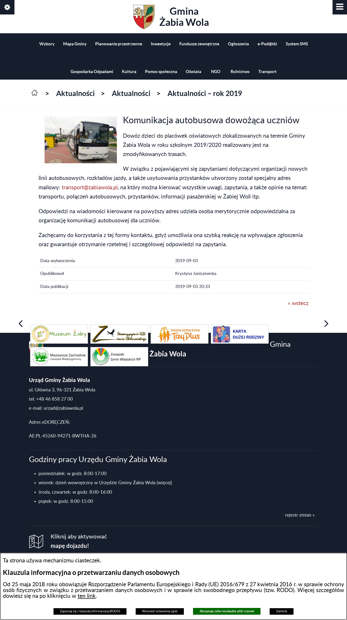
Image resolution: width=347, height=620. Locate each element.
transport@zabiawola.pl (90, 187)
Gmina (171, 17)
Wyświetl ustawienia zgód (159, 611)
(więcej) (164, 483)
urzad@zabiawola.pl (63, 408)
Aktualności (75, 93)
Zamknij (281, 611)
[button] (340, 7)
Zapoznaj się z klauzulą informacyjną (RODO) (90, 611)
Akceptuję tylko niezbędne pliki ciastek (227, 611)
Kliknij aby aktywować (79, 541)
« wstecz (298, 303)
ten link (87, 596)
